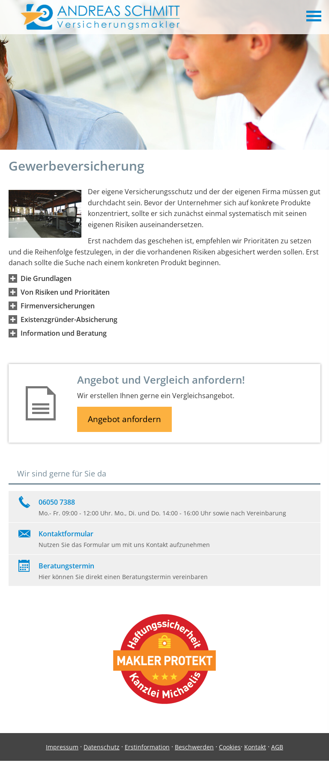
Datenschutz (102, 747)
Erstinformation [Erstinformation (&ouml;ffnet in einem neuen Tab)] (147, 747)
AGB (277, 747)
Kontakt (255, 747)
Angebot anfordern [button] (124, 419)
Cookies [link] (230, 747)
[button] (46, 278)
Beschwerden (194, 747)
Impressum (62, 747)
